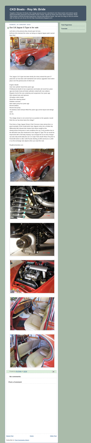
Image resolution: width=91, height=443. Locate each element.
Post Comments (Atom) (22, 440)
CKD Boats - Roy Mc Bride (28, 9)
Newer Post (9, 436)
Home (32, 436)
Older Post (53, 436)
